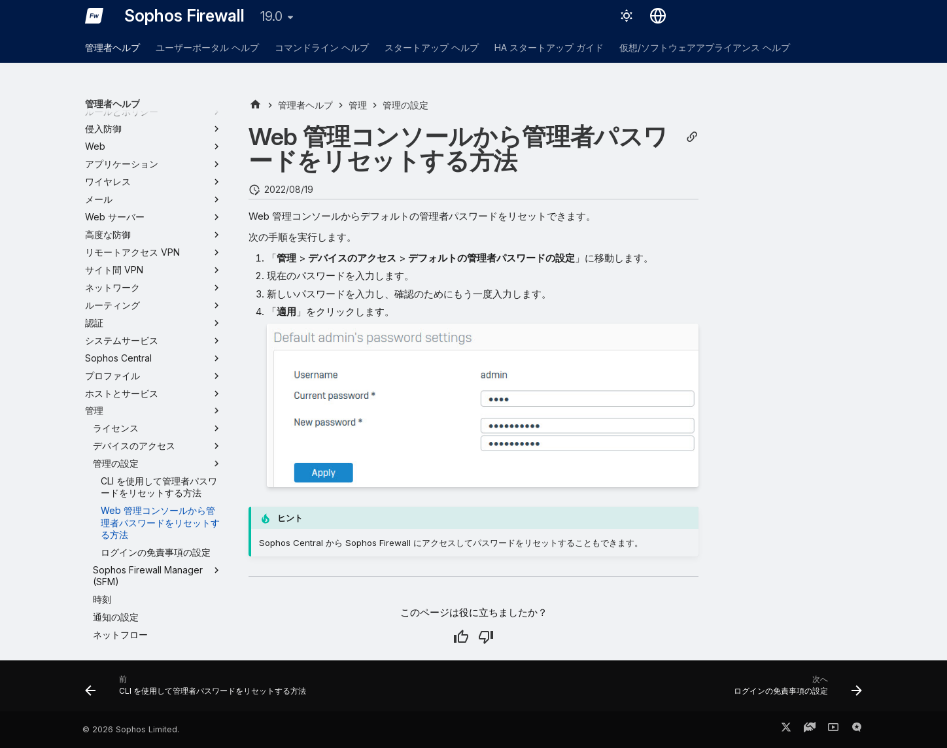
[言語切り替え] (658, 16)
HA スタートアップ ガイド (549, 47)
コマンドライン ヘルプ (322, 47)
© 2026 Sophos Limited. (130, 729)
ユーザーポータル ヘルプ (207, 47)
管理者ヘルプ (112, 47)
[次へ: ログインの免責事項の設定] (794, 689)
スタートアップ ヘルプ (432, 47)
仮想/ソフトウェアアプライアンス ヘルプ (704, 47)
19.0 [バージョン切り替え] (271, 16)
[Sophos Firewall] (94, 16)
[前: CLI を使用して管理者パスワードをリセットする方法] (199, 689)
